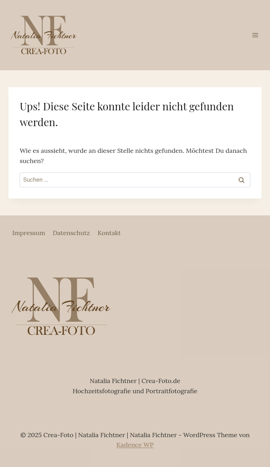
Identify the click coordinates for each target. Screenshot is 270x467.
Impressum (28, 233)
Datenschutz (71, 233)
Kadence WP (135, 445)
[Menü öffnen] (255, 35)
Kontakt (109, 233)
